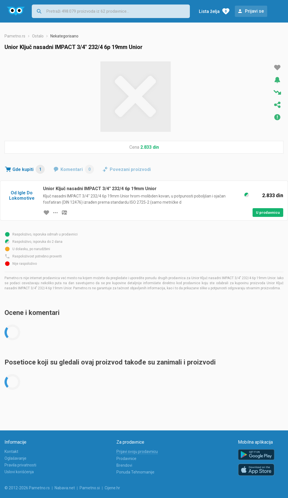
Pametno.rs (14, 36)
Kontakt (11, 451)
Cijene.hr (112, 488)
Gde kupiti (28, 169)
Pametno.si (90, 488)
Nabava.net (65, 488)
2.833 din (149, 147)
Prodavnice (126, 458)
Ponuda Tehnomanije (135, 472)
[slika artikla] (64, 212)
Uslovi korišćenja (19, 472)
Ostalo (38, 36)
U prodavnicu (268, 212)
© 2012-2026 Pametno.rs (27, 488)
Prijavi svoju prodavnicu (137, 451)
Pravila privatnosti (20, 465)
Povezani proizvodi (130, 169)
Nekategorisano (64, 36)
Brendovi (124, 465)
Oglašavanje (15, 458)
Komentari (77, 169)
